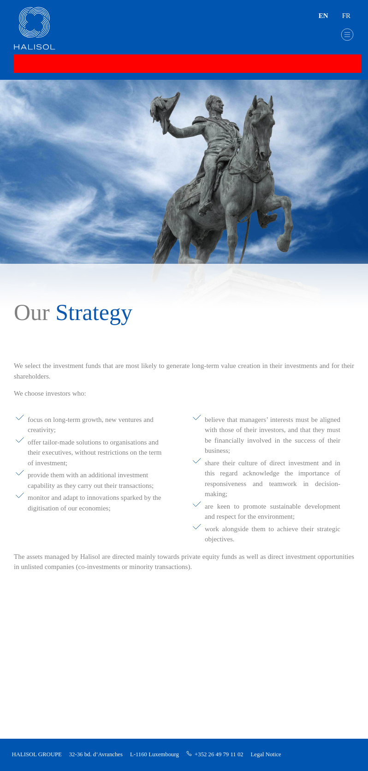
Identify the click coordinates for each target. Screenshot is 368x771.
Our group (35, 601)
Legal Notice (266, 754)
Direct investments (48, 650)
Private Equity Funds (51, 635)
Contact (32, 666)
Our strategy (41, 619)
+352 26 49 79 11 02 (219, 754)
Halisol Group (42, 584)
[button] (347, 35)
